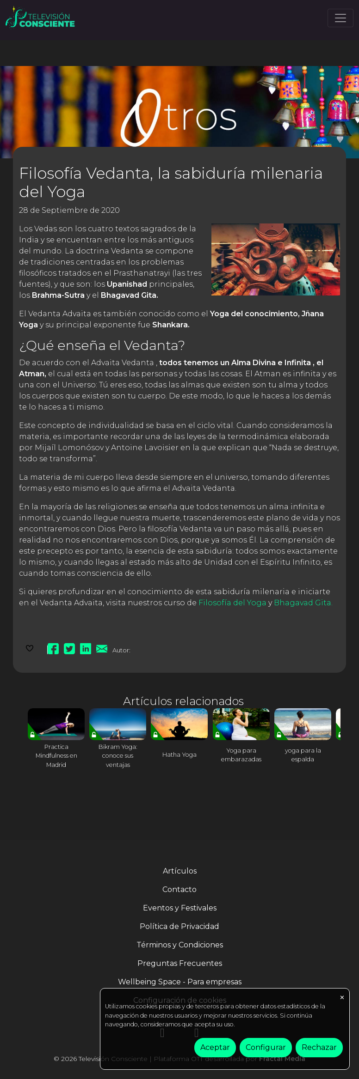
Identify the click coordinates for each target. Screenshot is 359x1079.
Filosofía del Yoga (232, 602)
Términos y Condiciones (179, 944)
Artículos (180, 871)
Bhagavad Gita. (303, 602)
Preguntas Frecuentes (179, 963)
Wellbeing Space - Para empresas (179, 981)
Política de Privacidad (179, 926)
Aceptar (215, 1047)
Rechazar (319, 1047)
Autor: (121, 650)
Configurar (266, 1047)
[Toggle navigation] (340, 18)
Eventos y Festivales (180, 908)
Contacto (179, 889)
